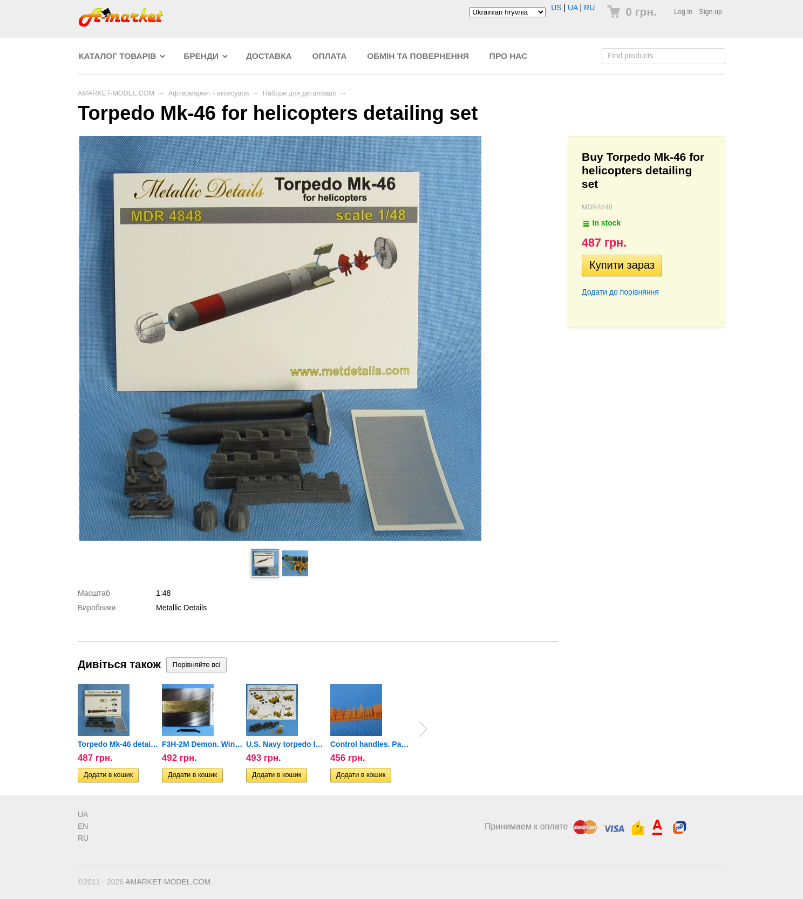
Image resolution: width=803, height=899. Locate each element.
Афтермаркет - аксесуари (208, 93)
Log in (683, 12)
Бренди (201, 55)
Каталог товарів (117, 55)
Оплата (329, 55)
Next (423, 729)
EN (83, 826)
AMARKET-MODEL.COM (116, 93)
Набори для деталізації (299, 93)
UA (573, 7)
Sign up (710, 12)
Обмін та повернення (418, 55)
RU (589, 7)
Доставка (269, 55)
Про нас (508, 55)
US (556, 7)
